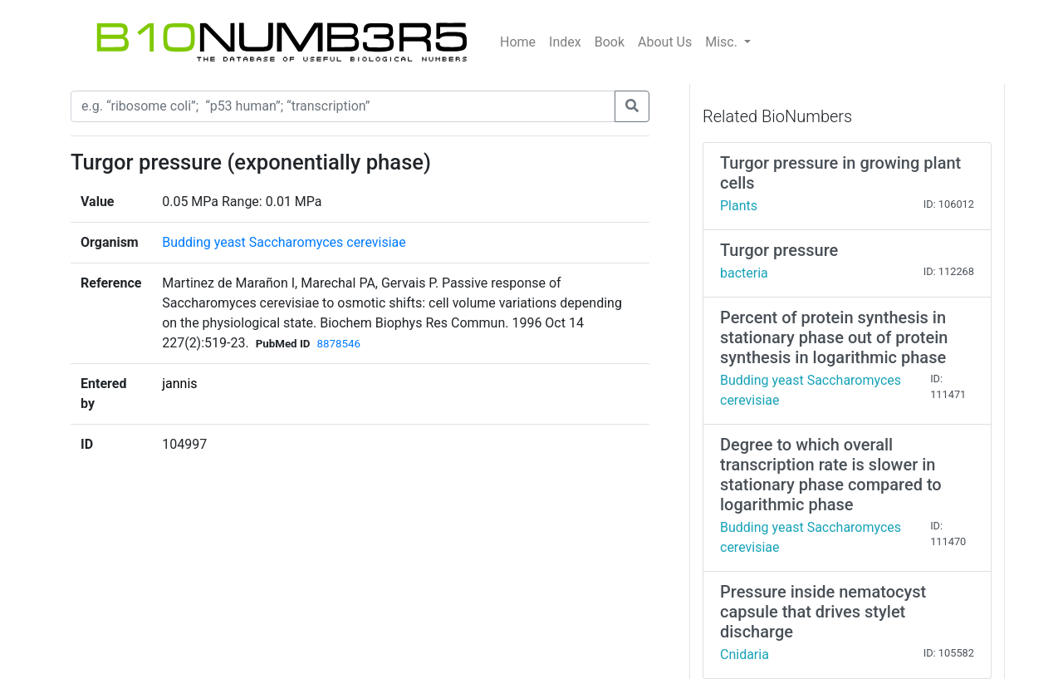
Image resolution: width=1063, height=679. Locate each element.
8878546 (338, 343)
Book (610, 42)
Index (565, 42)
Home (518, 42)
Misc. (723, 42)
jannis (179, 383)
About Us (665, 42)
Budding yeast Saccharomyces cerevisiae (284, 242)
